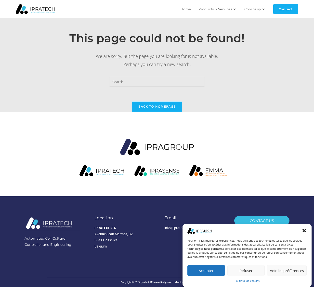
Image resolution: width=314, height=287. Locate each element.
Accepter (206, 270)
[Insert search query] (157, 82)
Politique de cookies (247, 281)
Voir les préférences (287, 270)
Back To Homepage (156, 106)
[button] (304, 230)
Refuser (246, 270)
